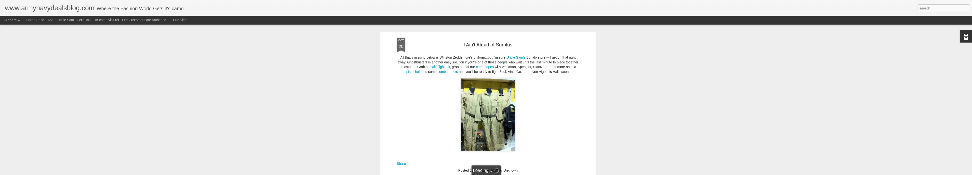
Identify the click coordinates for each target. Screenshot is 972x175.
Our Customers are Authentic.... (146, 20)
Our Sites (180, 20)
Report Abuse (515, 172)
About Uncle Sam (60, 20)
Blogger (501, 172)
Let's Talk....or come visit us (98, 20)
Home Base (35, 20)
